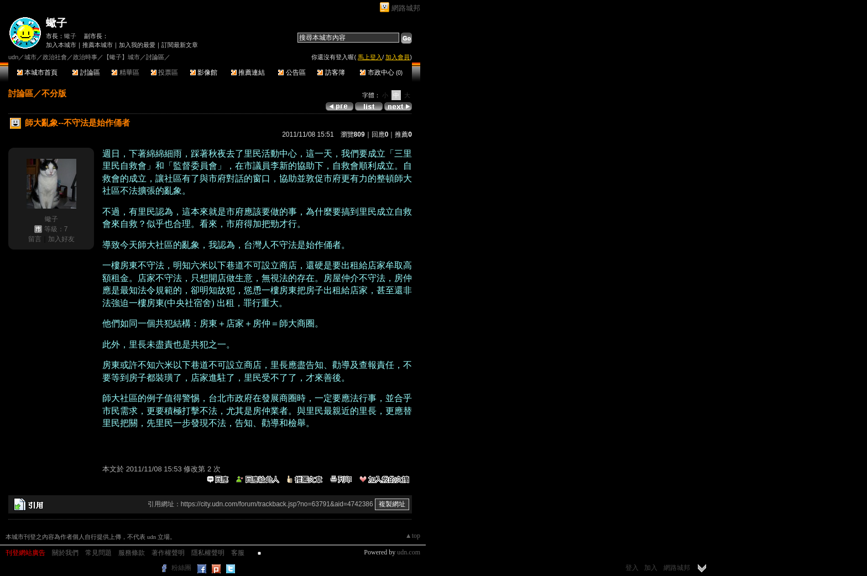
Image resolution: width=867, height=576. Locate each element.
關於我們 (65, 553)
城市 (30, 57)
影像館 (203, 72)
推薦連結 (248, 72)
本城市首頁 (37, 72)
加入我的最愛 (137, 44)
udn (13, 57)
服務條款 (131, 553)
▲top (412, 535)
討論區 (86, 72)
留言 (34, 239)
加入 (650, 568)
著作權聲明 (168, 553)
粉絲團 (181, 568)
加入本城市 (61, 44)
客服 (237, 553)
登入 (632, 568)
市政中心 (381, 72)
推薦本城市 (97, 44)
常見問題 (98, 553)
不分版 (53, 93)
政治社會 (55, 57)
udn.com (408, 552)
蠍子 (56, 23)
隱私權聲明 (207, 553)
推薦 (403, 134)
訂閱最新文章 (179, 44)
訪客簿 (330, 72)
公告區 (291, 72)
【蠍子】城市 (121, 57)
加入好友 (61, 239)
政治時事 (85, 57)
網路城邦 (405, 8)
